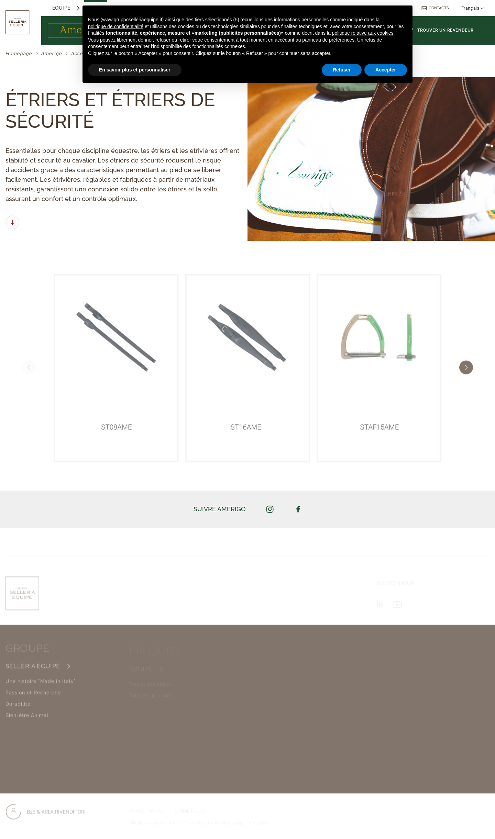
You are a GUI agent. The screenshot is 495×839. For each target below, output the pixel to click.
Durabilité (18, 710)
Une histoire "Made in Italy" (41, 687)
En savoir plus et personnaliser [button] (134, 69)
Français (472, 8)
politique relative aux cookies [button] (363, 33)
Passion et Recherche (33, 699)
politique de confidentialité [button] (115, 26)
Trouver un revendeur (441, 30)
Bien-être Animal (27, 721)
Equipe (61, 8)
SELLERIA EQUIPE (33, 672)
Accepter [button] (385, 69)
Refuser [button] (342, 69)
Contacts (435, 8)
